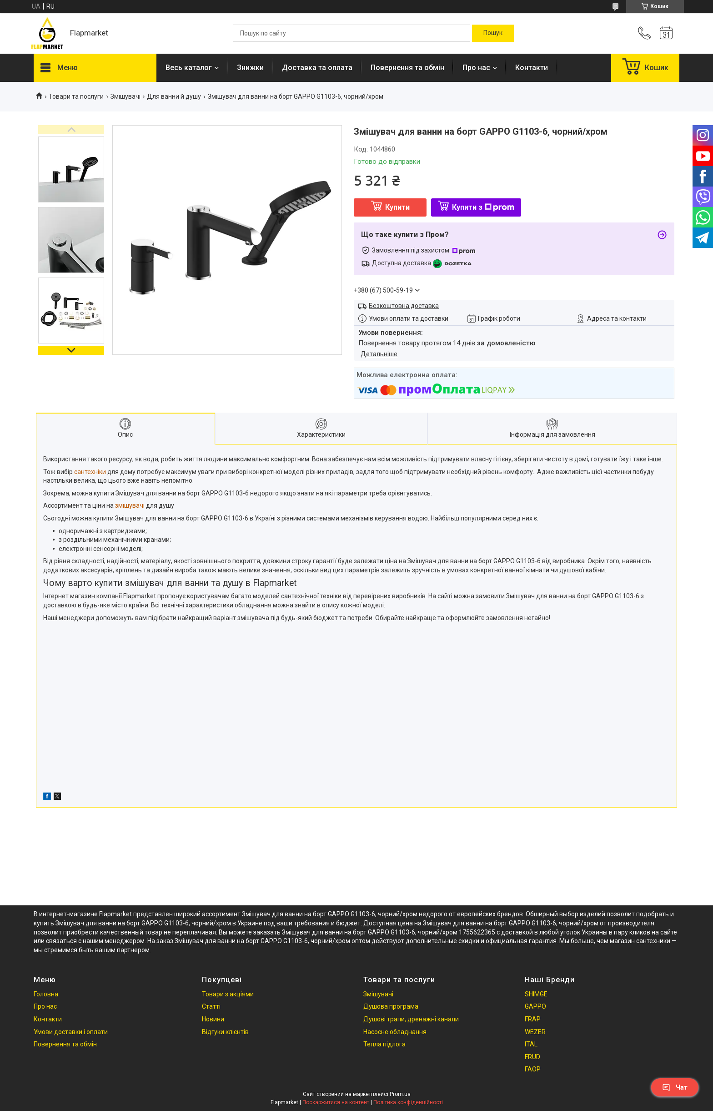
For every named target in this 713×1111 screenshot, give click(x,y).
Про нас (476, 67)
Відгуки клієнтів (225, 1031)
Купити (397, 207)
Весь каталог (189, 67)
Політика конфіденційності (408, 1102)
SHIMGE (536, 994)
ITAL (531, 1044)
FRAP (533, 1019)
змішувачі (130, 505)
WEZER (535, 1031)
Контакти (531, 67)
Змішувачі (125, 96)
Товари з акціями (228, 994)
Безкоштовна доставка (404, 305)
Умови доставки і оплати (71, 1031)
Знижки (250, 67)
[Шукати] (493, 33)
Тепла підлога (384, 1044)
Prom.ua (400, 1094)
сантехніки (90, 471)
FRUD (532, 1056)
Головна (46, 994)
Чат (675, 1087)
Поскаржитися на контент (335, 1102)
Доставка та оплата (317, 67)
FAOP (533, 1069)
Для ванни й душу (174, 96)
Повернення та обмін (407, 67)
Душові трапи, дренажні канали (411, 1019)
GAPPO (535, 1006)
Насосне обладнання (395, 1031)
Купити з (483, 207)
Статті (211, 1006)
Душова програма (390, 1006)
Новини (213, 1019)
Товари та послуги (76, 96)
